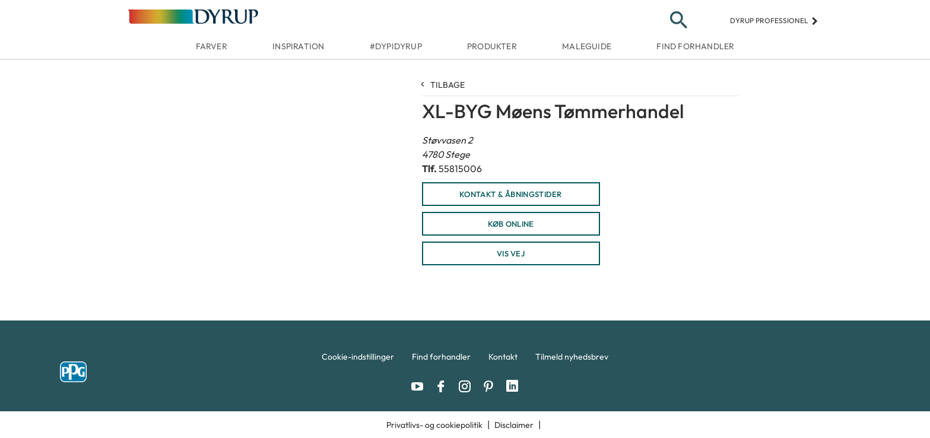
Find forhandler (695, 46)
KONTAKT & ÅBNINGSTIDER (510, 194)
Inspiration (298, 46)
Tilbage (443, 85)
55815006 (460, 168)
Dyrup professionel (774, 20)
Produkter (492, 46)
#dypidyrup (396, 46)
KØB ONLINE (511, 223)
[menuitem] (358, 359)
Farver (211, 46)
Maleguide (586, 46)
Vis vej (511, 253)
